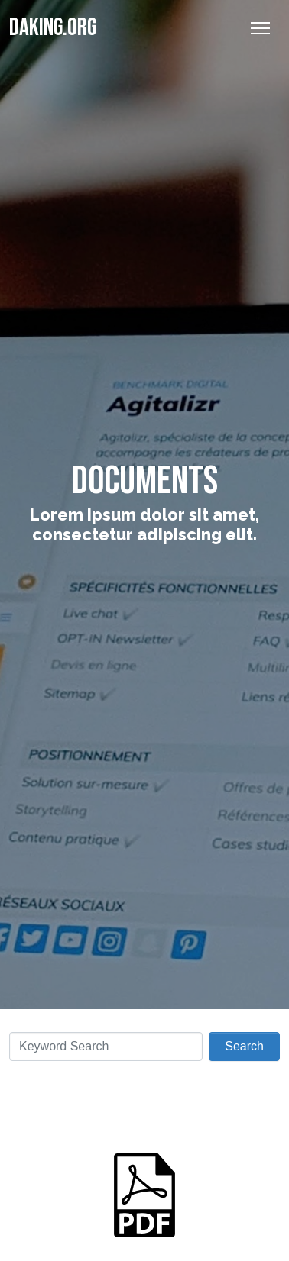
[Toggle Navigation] (260, 28)
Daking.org (52, 28)
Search (244, 1046)
